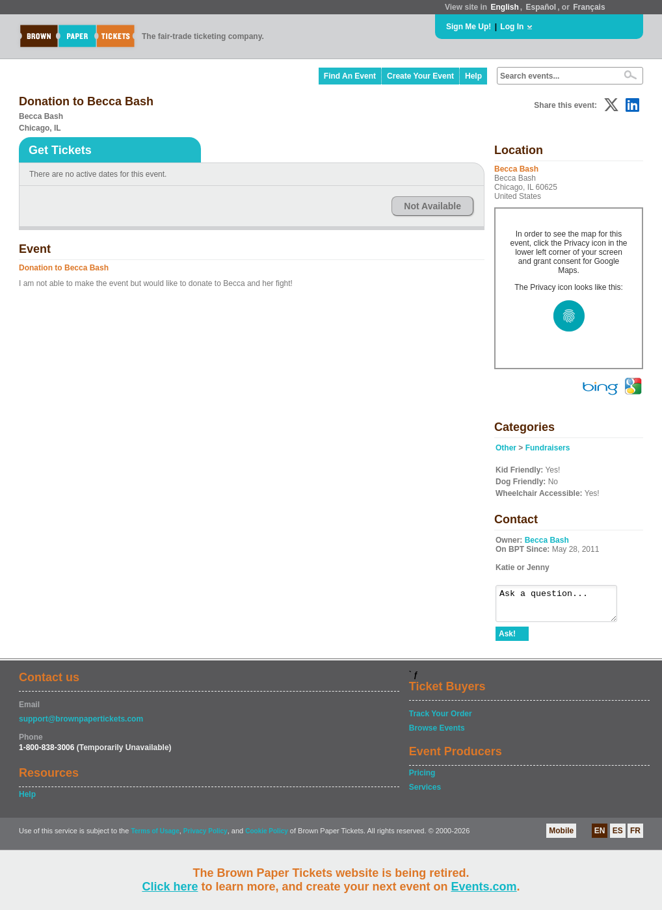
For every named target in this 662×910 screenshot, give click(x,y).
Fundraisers (547, 447)
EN (599, 836)
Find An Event (350, 76)
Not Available (432, 206)
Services (425, 793)
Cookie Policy (266, 836)
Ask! (507, 639)
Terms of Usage (155, 836)
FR (635, 836)
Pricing (422, 778)
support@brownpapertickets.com (81, 724)
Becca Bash (547, 540)
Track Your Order (440, 719)
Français (589, 7)
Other (506, 447)
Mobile (561, 836)
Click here (170, 886)
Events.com (484, 886)
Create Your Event (420, 76)
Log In (511, 26)
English (504, 7)
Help (473, 76)
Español (541, 7)
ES (618, 836)
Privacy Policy (205, 836)
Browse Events (437, 733)
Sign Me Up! (468, 26)
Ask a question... (563, 606)
